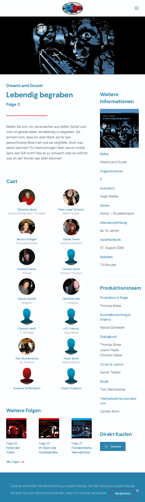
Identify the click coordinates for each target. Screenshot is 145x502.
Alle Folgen (12, 462)
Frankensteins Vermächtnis (81, 450)
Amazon (112, 446)
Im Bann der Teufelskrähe (47, 450)
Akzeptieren (123, 493)
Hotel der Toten (12, 450)
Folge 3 (13, 104)
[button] (137, 8)
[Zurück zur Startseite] (72, 8)
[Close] (137, 490)
